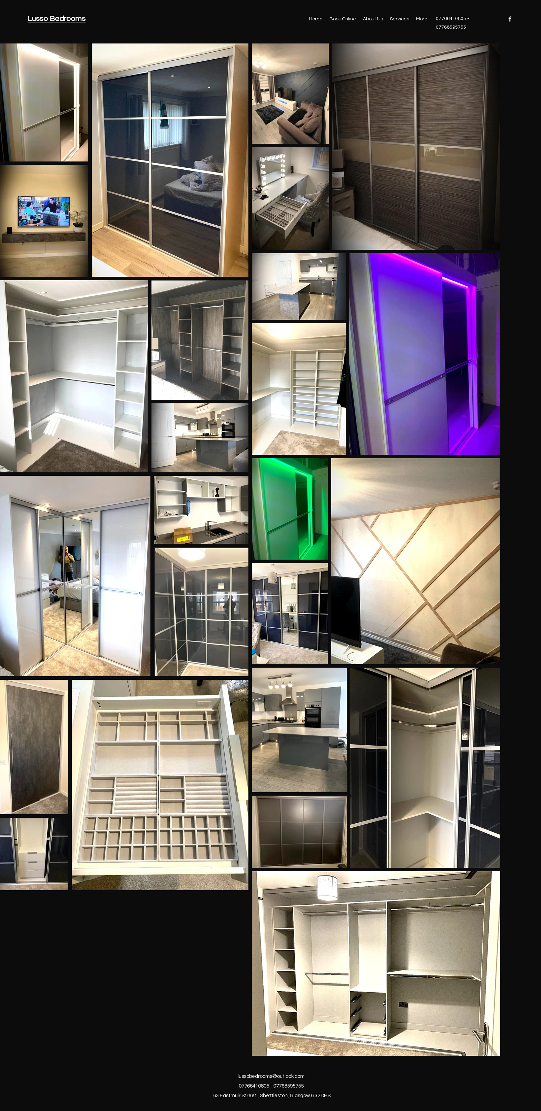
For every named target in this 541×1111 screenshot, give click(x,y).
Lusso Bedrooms (57, 19)
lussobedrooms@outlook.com (271, 1076)
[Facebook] (509, 19)
